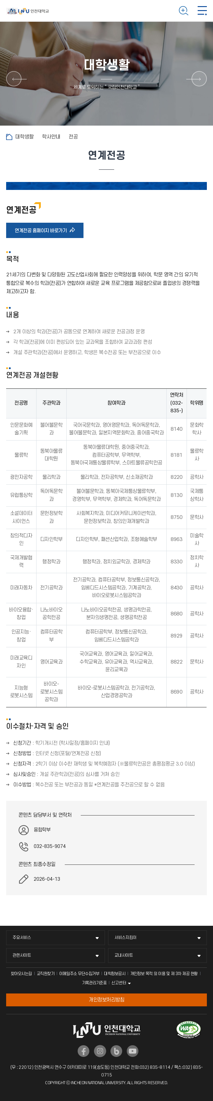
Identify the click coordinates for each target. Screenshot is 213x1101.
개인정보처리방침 (106, 1000)
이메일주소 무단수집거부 (79, 973)
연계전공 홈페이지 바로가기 (43, 230)
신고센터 (118, 983)
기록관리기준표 (94, 983)
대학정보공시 (114, 973)
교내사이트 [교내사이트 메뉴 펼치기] (123, 955)
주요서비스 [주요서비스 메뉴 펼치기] (22, 937)
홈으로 (9, 137)
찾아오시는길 (21, 973)
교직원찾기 (46, 973)
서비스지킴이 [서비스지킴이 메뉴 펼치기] (125, 937)
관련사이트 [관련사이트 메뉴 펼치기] (22, 955)
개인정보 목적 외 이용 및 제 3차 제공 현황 (164, 973)
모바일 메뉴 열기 (202, 10)
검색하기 (183, 10)
